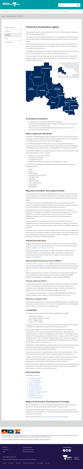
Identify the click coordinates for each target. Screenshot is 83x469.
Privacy (4, 463)
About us (66, 11)
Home (3, 16)
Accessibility (40, 463)
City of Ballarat (34, 380)
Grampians (8, 35)
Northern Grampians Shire (38, 392)
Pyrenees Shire (34, 394)
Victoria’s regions (27, 447)
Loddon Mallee (9, 42)
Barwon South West (10, 27)
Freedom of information (29, 463)
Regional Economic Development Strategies (54, 417)
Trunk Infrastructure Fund (45, 248)
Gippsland (7, 31)
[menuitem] (12, 27)
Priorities (19, 11)
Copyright (18, 463)
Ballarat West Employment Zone (39, 264)
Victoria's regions (29, 11)
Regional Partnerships (43, 11)
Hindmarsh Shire (34, 386)
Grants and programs (8, 11)
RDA (53, 11)
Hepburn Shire (34, 384)
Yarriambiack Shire (35, 398)
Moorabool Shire (34, 390)
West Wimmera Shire (36, 396)
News (59, 11)
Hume (6, 38)
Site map (47, 463)
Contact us (5, 449)
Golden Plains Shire (35, 382)
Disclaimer (11, 463)
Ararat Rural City (35, 378)
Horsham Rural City (35, 388)
